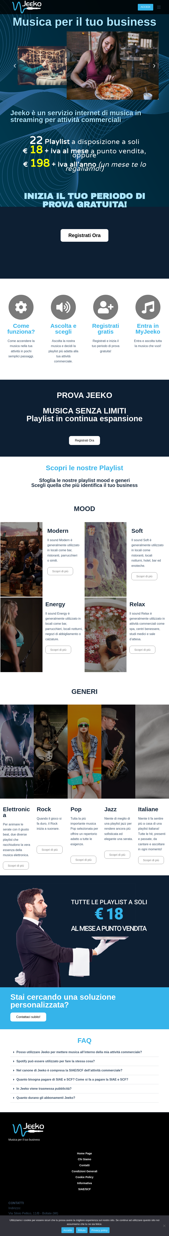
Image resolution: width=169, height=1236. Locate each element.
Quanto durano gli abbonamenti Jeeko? (45, 1097)
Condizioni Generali (84, 1171)
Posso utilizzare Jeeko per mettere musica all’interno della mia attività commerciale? (79, 1052)
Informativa (84, 1183)
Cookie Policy (85, 1177)
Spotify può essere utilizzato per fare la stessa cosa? (55, 1061)
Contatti (84, 1165)
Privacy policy (99, 1230)
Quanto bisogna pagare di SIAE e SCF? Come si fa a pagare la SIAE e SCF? (72, 1079)
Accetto (67, 1230)
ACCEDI (145, 6)
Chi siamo (84, 1159)
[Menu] (159, 7)
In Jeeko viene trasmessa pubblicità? (44, 1088)
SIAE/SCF (84, 1189)
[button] (14, 65)
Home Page (84, 1153)
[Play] (21, 559)
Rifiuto (82, 1230)
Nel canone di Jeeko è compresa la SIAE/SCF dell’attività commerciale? (69, 1070)
